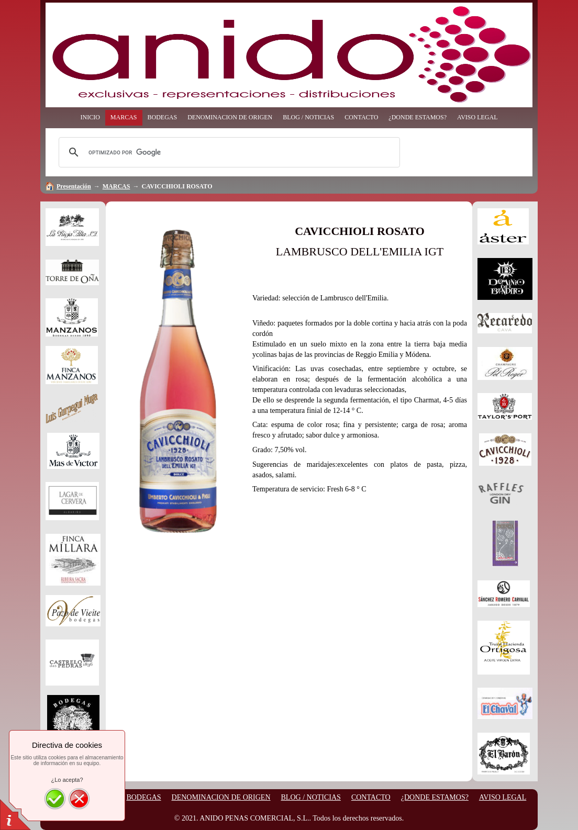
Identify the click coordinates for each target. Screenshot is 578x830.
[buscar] (227, 152)
